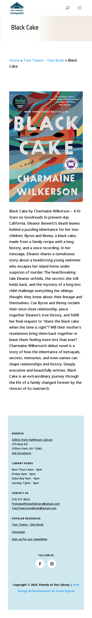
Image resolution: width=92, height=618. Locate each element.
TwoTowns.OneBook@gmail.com (34, 508)
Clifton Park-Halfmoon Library (32, 440)
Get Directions (21, 453)
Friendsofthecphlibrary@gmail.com (36, 504)
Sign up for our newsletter (29, 539)
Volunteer (18, 532)
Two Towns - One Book (28, 524)
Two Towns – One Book (44, 60)
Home (14, 60)
